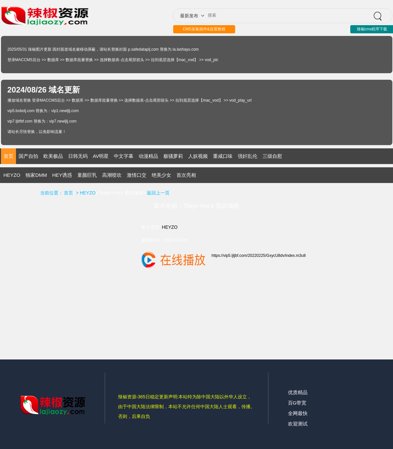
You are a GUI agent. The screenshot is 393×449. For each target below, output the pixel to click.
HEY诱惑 (62, 175)
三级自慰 (272, 156)
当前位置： (51, 192)
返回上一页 (158, 192)
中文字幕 (123, 156)
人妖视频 (198, 156)
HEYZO (12, 175)
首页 (8, 156)
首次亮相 (186, 175)
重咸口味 (223, 156)
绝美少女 (161, 175)
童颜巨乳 (87, 175)
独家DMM (36, 175)
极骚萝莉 (173, 156)
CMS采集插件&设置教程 (204, 29)
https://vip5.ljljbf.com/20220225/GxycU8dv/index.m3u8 (259, 255)
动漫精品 (148, 156)
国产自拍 (28, 156)
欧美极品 (53, 156)
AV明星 (101, 156)
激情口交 (136, 175)
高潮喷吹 (112, 175)
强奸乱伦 (247, 156)
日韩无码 (78, 156)
